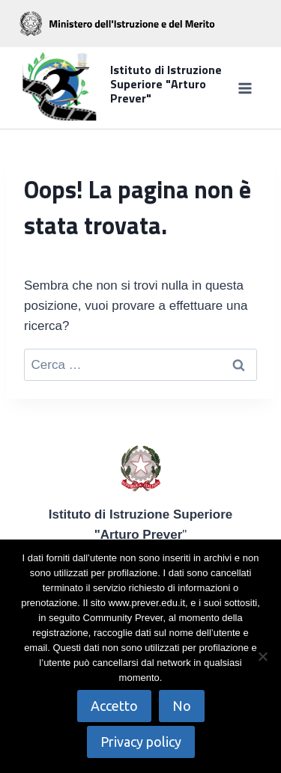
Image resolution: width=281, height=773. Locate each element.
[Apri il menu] (245, 88)
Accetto (114, 705)
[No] (262, 656)
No (181, 705)
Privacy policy (140, 741)
